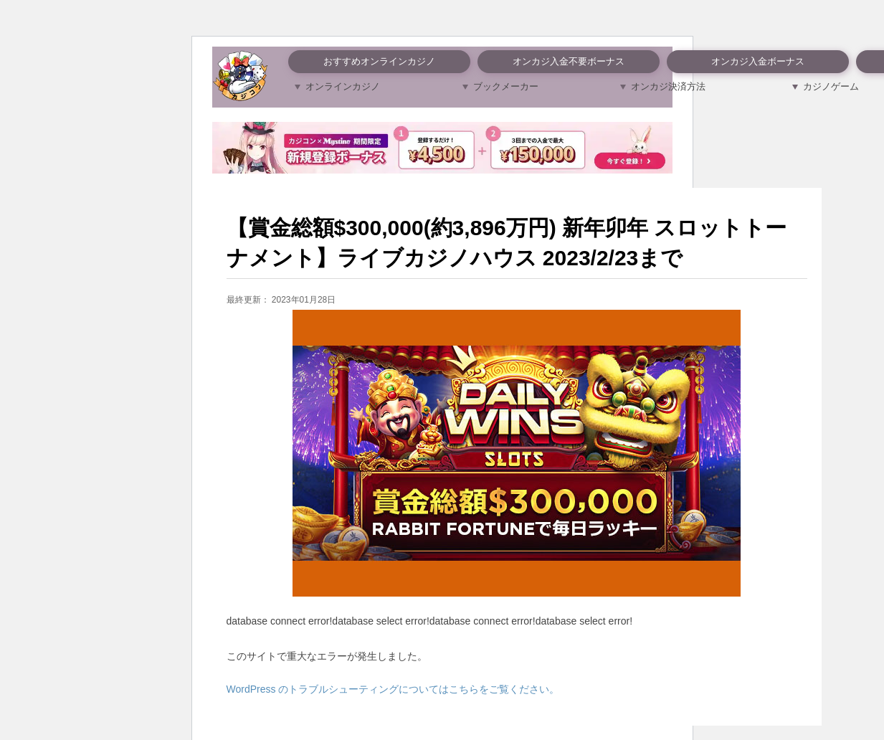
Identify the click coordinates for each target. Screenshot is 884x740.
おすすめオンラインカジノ (379, 61)
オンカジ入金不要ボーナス (568, 61)
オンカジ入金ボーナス (757, 61)
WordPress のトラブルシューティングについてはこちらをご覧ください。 (393, 689)
